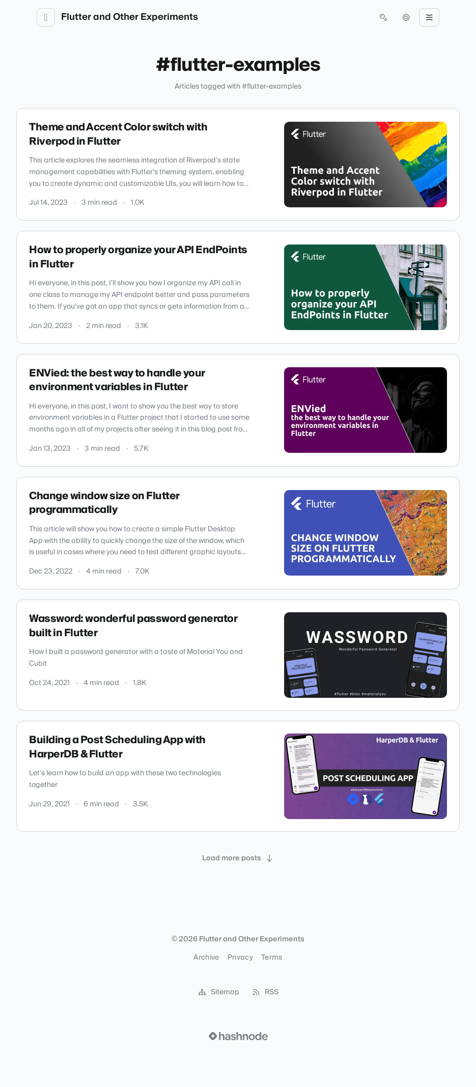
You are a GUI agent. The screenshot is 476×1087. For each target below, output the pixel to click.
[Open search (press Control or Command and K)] (383, 17)
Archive (206, 958)
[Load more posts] (238, 858)
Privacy (240, 958)
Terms (272, 958)
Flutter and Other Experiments (129, 17)
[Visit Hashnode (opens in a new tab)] (238, 1036)
